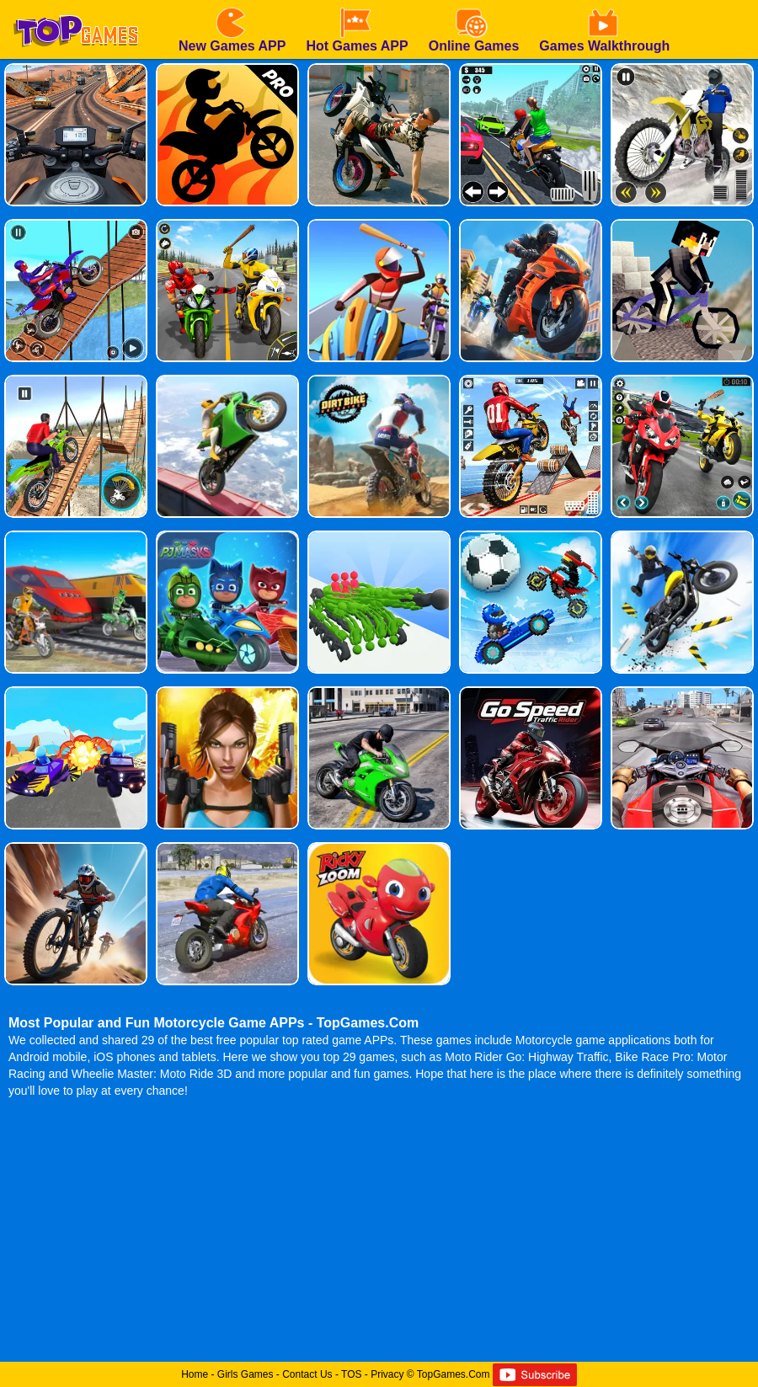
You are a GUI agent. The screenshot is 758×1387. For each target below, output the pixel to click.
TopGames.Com (453, 1374)
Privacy (387, 1374)
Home (194, 1374)
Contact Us (307, 1374)
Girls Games (245, 1374)
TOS (351, 1374)
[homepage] (76, 6)
